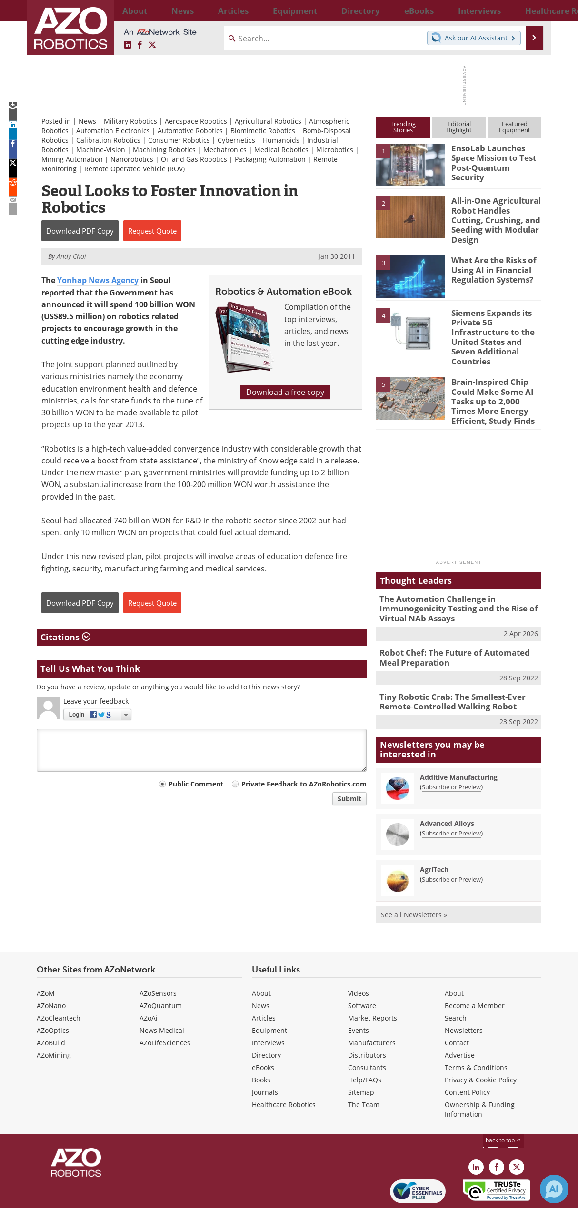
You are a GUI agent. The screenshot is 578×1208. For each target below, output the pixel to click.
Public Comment (196, 783)
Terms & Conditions (476, 1031)
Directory (266, 1019)
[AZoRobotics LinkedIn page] (127, 45)
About (261, 957)
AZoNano (51, 969)
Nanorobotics (131, 159)
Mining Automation (72, 159)
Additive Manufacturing (459, 741)
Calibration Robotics (108, 140)
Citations (65, 637)
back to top (504, 1104)
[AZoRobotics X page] (152, 45)
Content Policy (467, 1056)
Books (261, 1044)
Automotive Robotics (190, 130)
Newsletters (464, 994)
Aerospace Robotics (196, 121)
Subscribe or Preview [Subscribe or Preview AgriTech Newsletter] (451, 843)
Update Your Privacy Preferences (109, 1195)
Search (456, 982)
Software (362, 969)
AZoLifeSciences (165, 1007)
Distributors (367, 1019)
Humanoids (281, 140)
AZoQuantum (161, 969)
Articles (264, 982)
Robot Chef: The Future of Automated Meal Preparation (456, 625)
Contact (457, 1007)
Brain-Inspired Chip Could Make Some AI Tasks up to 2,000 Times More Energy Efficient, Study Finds (493, 376)
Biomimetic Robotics (262, 130)
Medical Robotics (281, 149)
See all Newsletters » (414, 878)
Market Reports (372, 982)
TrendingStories (403, 126)
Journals (265, 1056)
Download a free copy (285, 392)
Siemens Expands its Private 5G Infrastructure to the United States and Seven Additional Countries (495, 322)
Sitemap (361, 1056)
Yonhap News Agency (98, 280)
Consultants (367, 1031)
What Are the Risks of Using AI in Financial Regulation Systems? (489, 261)
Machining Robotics (164, 149)
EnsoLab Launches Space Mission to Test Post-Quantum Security (495, 156)
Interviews (268, 1007)
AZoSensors (158, 957)
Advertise (460, 1019)
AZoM (46, 957)
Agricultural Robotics (268, 121)
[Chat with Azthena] (554, 1189)
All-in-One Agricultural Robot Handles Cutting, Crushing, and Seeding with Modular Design (493, 213)
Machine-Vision (100, 149)
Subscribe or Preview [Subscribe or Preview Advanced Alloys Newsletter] (451, 797)
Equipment (269, 994)
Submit (349, 798)
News (87, 121)
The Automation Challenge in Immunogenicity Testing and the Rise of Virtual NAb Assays (451, 579)
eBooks (263, 1031)
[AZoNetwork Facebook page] (140, 45)
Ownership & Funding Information (480, 1073)
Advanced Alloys (447, 787)
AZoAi (149, 982)
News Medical (162, 994)
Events (358, 994)
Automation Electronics (113, 130)
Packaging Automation (270, 159)
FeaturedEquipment (514, 126)
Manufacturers (372, 1007)
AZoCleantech (58, 982)
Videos (358, 957)
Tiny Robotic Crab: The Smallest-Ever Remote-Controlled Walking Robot (445, 667)
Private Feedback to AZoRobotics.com (304, 783)
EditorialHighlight (459, 126)
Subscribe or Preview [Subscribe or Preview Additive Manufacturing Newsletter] (451, 750)
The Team (363, 1068)
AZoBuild (51, 1007)
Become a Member (475, 969)
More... (531, 10)
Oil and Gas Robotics (194, 159)
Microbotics (334, 149)
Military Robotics (130, 121)
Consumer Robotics (179, 140)
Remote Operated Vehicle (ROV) (134, 168)
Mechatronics (225, 149)
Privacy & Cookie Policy (481, 1044)
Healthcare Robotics (284, 1068)
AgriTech (434, 833)
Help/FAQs (364, 1044)
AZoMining (54, 1019)
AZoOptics (53, 994)
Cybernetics (236, 140)
